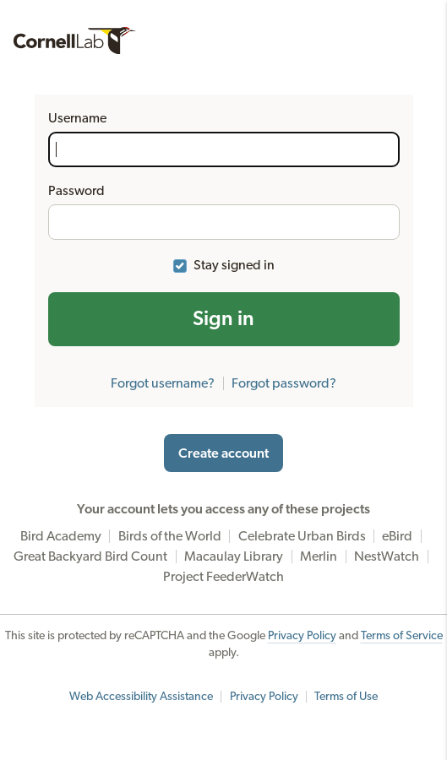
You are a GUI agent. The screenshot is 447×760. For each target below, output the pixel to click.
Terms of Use (346, 697)
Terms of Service (402, 636)
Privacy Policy (302, 636)
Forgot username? (163, 383)
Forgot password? (284, 383)
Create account (223, 453)
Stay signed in (234, 265)
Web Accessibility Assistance (141, 697)
